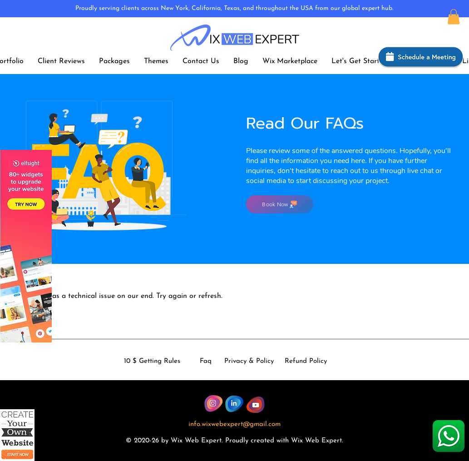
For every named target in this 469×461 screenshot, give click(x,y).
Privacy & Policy (249, 361)
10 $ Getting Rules (152, 361)
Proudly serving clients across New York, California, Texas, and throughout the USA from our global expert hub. (234, 8)
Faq (206, 361)
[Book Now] (279, 204)
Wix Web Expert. (317, 440)
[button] (453, 16)
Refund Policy (306, 361)
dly (243, 440)
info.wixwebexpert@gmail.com (234, 424)
